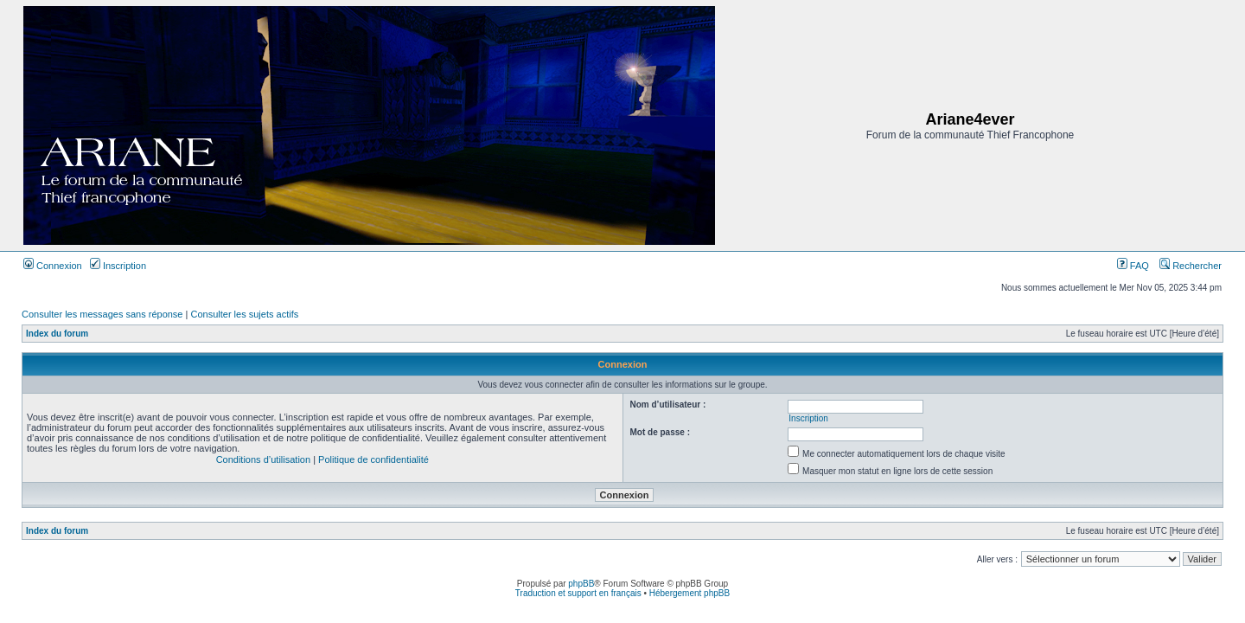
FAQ (1133, 265)
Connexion (52, 265)
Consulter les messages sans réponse (102, 314)
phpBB (581, 583)
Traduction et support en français (578, 593)
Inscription (118, 265)
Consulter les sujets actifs (244, 314)
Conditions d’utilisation (263, 459)
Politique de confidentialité (373, 459)
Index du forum (57, 333)
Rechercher (1190, 265)
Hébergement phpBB (689, 593)
